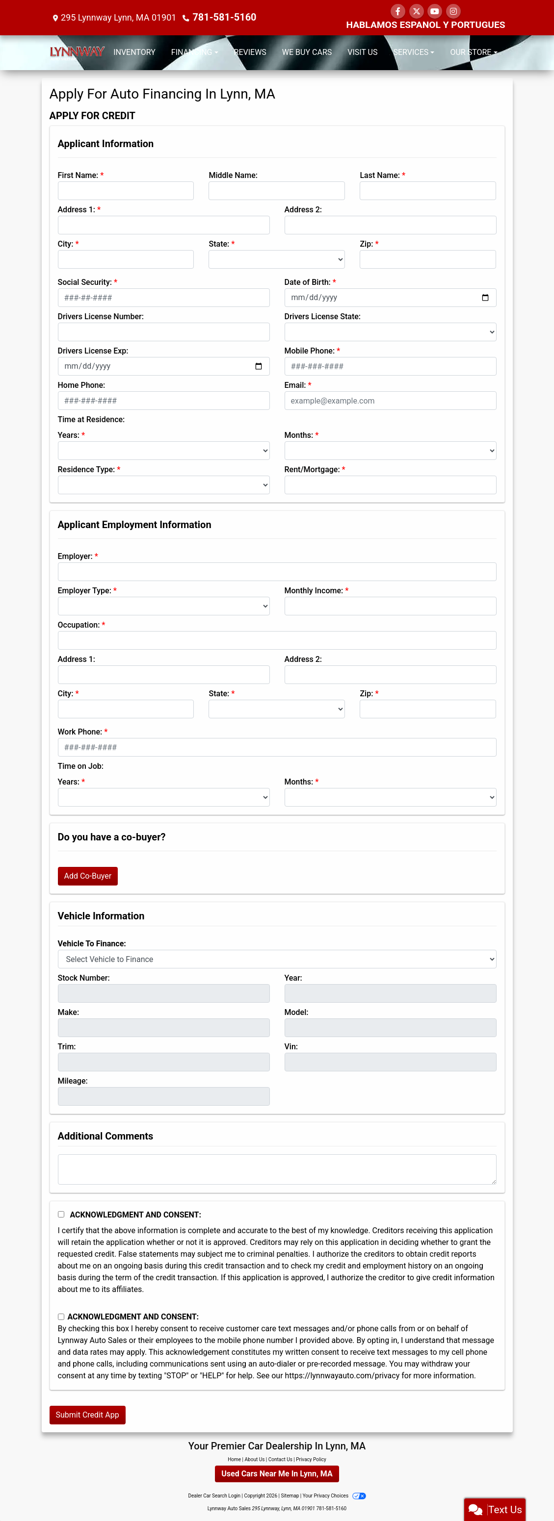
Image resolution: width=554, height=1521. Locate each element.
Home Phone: (82, 385)
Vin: (291, 1046)
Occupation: (79, 625)
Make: (68, 1012)
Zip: (366, 244)
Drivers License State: (323, 316)
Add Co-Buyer (88, 876)
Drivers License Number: (101, 316)
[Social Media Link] (453, 11)
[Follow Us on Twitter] (416, 11)
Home (234, 1459)
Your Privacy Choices (334, 1495)
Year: (293, 978)
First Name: (78, 175)
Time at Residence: (91, 419)
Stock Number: (84, 978)
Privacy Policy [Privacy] (311, 1459)
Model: (297, 1012)
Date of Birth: (308, 282)
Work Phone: (80, 731)
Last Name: (380, 175)
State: (219, 244)
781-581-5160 (221, 17)
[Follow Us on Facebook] (398, 11)
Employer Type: (84, 590)
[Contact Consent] (61, 1317)
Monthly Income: (314, 590)
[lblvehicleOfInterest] (277, 959)
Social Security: (85, 282)
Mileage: (73, 1081)
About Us (255, 1459)
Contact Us (280, 1459)
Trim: (67, 1046)
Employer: (75, 556)
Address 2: (303, 209)
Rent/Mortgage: (312, 469)
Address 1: (76, 209)
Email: (295, 385)
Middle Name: (233, 175)
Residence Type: (86, 469)
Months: (299, 435)
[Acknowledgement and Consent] (61, 1214)
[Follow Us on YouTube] (434, 11)
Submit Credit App (87, 1415)
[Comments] (277, 1169)
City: (66, 244)
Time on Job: (81, 766)
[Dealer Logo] (77, 52)
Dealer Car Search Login (214, 1495)
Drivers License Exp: (93, 350)
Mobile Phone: (310, 350)
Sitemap (290, 1495)
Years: (69, 435)
